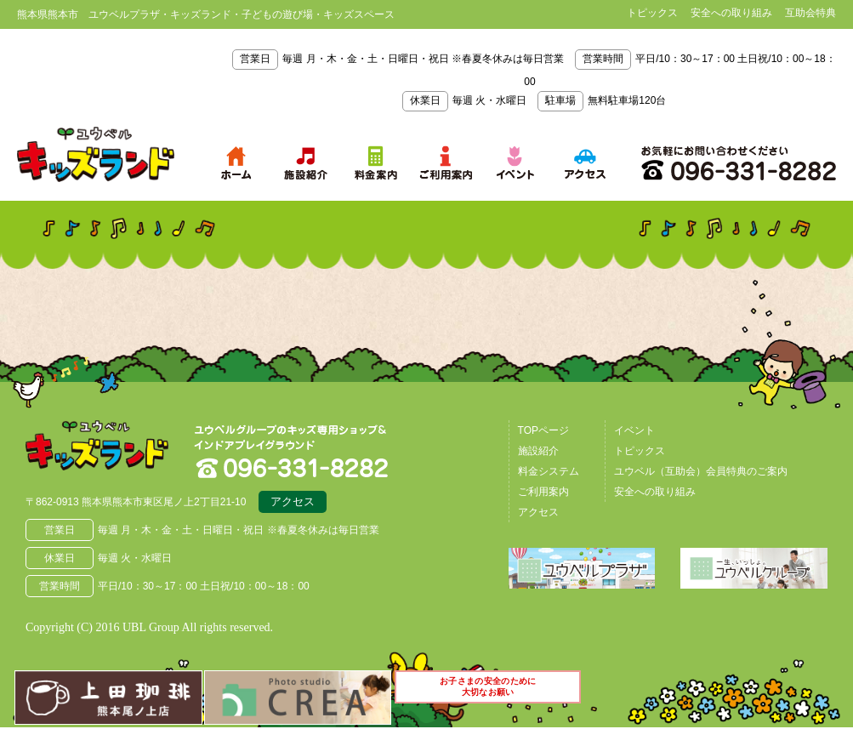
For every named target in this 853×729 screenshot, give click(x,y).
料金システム (548, 471)
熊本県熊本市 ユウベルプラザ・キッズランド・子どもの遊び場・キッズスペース (95, 155)
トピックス (652, 13)
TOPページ (543, 430)
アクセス (292, 504)
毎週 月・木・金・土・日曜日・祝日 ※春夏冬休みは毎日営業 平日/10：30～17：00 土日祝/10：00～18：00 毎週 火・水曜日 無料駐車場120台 (533, 79)
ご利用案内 (543, 492)
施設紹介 (538, 451)
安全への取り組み (731, 13)
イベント (634, 430)
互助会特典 (810, 13)
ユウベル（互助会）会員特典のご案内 (701, 471)
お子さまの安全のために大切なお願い (489, 693)
